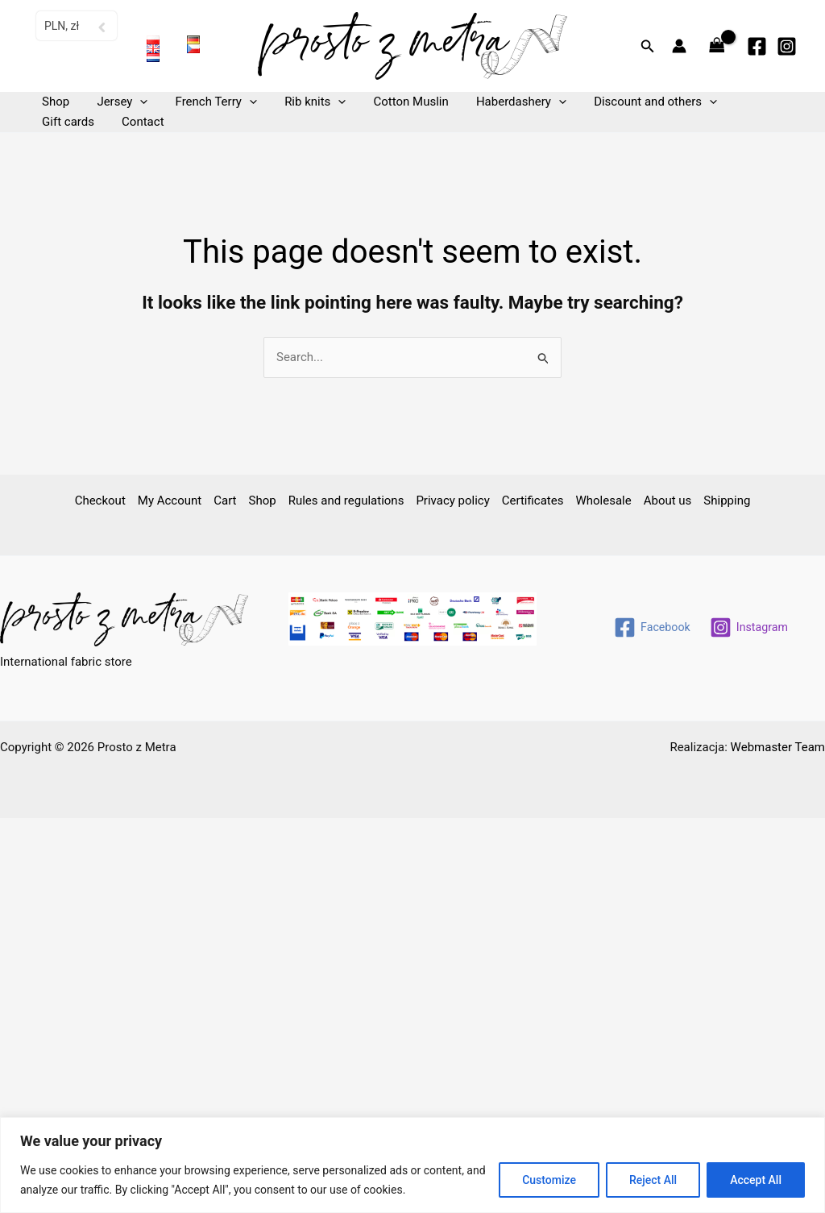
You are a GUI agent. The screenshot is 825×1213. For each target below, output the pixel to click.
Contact (61, 121)
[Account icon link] (679, 46)
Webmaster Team (778, 747)
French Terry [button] (207, 102)
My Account (169, 500)
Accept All (755, 1180)
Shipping (726, 500)
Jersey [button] (117, 102)
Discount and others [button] (633, 102)
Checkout (100, 500)
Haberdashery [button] (503, 102)
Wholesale (603, 500)
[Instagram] (787, 46)
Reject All (653, 1180)
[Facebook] (757, 46)
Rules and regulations (346, 500)
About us (668, 500)
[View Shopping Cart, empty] (717, 46)
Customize (549, 1180)
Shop (54, 101)
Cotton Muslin (396, 101)
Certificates (533, 500)
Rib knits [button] (303, 102)
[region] (412, 1165)
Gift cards (745, 101)
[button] (648, 46)
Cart (225, 500)
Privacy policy (452, 500)
